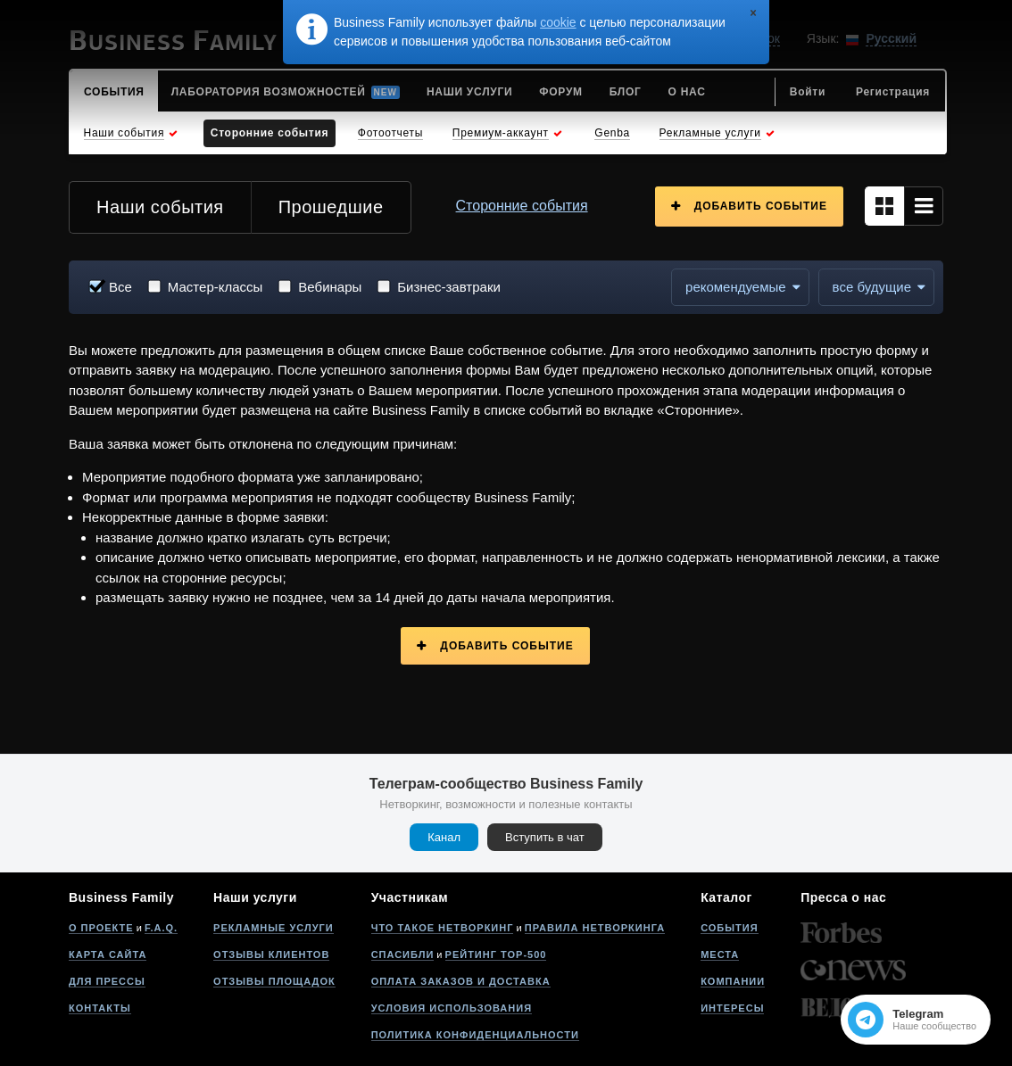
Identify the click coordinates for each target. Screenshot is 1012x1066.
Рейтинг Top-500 (496, 954)
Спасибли (403, 954)
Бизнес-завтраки (449, 286)
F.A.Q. (161, 927)
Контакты (100, 1008)
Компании (733, 981)
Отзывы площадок (274, 981)
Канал (443, 837)
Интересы (732, 1008)
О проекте (101, 927)
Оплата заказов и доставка (461, 981)
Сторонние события (522, 205)
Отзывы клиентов (271, 954)
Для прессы (107, 981)
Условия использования (451, 1008)
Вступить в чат (545, 837)
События (729, 927)
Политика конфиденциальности (475, 1034)
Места (720, 954)
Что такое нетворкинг (442, 927)
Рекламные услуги (273, 927)
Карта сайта (107, 954)
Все (120, 286)
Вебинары (329, 286)
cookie (558, 22)
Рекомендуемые (735, 286)
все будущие (872, 286)
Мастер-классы (215, 286)
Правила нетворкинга (595, 927)
